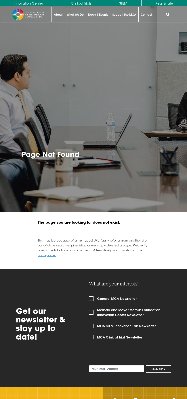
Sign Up (158, 369)
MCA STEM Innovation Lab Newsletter (126, 326)
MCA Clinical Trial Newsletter (119, 337)
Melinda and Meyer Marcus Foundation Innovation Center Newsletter (128, 312)
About (58, 14)
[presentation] (116, 355)
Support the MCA (124, 14)
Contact (146, 14)
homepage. (47, 255)
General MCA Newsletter (117, 299)
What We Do (75, 14)
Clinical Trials (81, 3)
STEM (123, 3)
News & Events (98, 14)
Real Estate (164, 3)
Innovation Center (28, 3)
